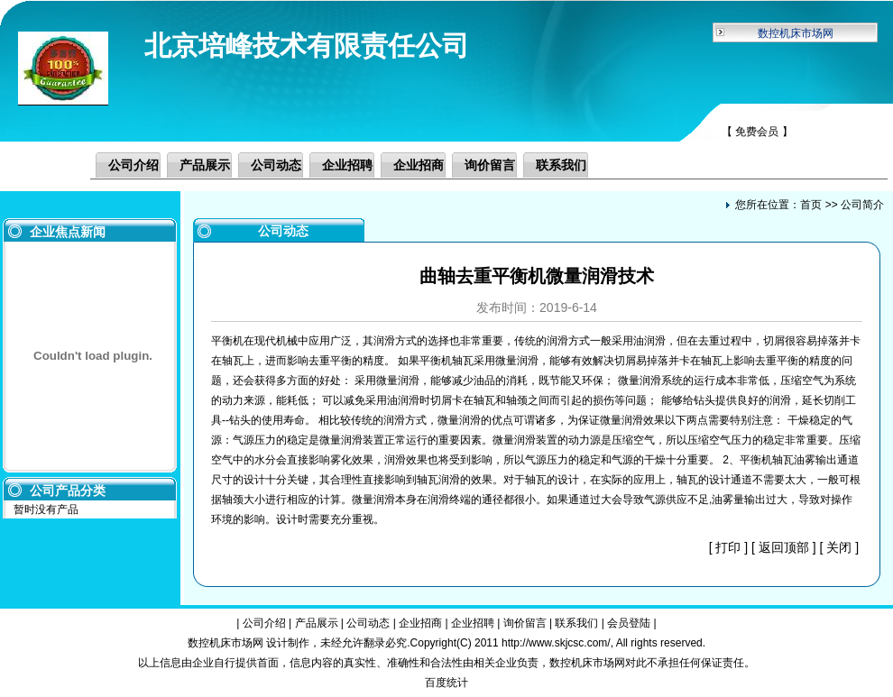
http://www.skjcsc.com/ (556, 643)
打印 (728, 547)
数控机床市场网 (795, 33)
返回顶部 (784, 547)
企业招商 (418, 165)
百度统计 (446, 682)
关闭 (839, 547)
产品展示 (205, 165)
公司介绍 (133, 165)
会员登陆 (628, 623)
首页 (811, 204)
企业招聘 (347, 165)
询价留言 (490, 165)
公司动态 (276, 165)
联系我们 (561, 165)
